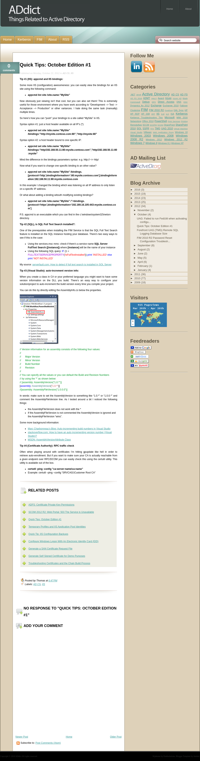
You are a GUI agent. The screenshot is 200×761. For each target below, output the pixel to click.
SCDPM (153, 125)
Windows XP (177, 143)
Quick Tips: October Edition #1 (55, 65)
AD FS (184, 94)
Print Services (174, 121)
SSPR (146, 128)
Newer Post (21, 736)
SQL (139, 128)
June (141, 253)
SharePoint (169, 125)
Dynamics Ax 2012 (140, 105)
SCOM (160, 125)
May (140, 257)
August (142, 249)
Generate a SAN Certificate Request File (50, 548)
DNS (179, 102)
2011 (137, 274)
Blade (185, 98)
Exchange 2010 (171, 105)
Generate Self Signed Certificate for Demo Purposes (56, 556)
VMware (147, 132)
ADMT (146, 98)
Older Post (116, 736)
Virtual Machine (181, 129)
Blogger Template (183, 756)
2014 (137, 198)
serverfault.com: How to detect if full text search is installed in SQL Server (72, 264)
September (144, 245)
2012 (137, 206)
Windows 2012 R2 (176, 139)
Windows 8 (151, 143)
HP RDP (135, 114)
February (143, 265)
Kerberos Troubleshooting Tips (146, 117)
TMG (157, 128)
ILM (162, 114)
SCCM (146, 125)
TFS (152, 129)
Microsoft (170, 117)
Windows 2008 (163, 135)
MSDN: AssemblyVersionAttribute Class (49, 439)
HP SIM (145, 114)
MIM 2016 (182, 117)
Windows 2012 (154, 139)
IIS (72, 73)
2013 (137, 202)
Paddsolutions (169, 756)
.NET (132, 94)
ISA (172, 114)
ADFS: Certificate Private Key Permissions (51, 504)
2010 (137, 278)
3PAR (138, 95)
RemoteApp (136, 125)
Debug (145, 101)
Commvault (135, 102)
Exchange (156, 105)
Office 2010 (147, 121)
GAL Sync (179, 110)
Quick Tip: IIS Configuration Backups (48, 534)
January (143, 269)
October (143, 214)
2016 (137, 189)
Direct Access (166, 101)
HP (186, 110)
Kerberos (182, 113)
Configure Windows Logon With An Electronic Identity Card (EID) (63, 541)
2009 (137, 282)
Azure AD (177, 98)
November (144, 210)
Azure (168, 98)
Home (69, 736)
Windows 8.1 (164, 143)
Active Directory (156, 94)
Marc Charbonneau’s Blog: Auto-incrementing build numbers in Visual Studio (69, 428)
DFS (154, 102)
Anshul (196, 756)
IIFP (153, 114)
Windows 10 (181, 132)
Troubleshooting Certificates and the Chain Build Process (59, 563)
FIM (144, 110)
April (141, 261)
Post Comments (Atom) (48, 742)
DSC (186, 102)
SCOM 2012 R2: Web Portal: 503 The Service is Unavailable (61, 512)
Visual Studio (136, 132)
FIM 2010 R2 (156, 110)
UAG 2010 (167, 128)
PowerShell (160, 121)
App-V (154, 98)
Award (161, 98)
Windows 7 (137, 143)
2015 (137, 193)
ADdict (18, 756)
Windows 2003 (140, 135)
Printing (184, 121)
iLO (167, 114)
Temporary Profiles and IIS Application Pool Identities (57, 526)
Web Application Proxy (163, 132)
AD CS (66, 73)
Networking (135, 121)
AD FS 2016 (136, 98)
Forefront (169, 110)
